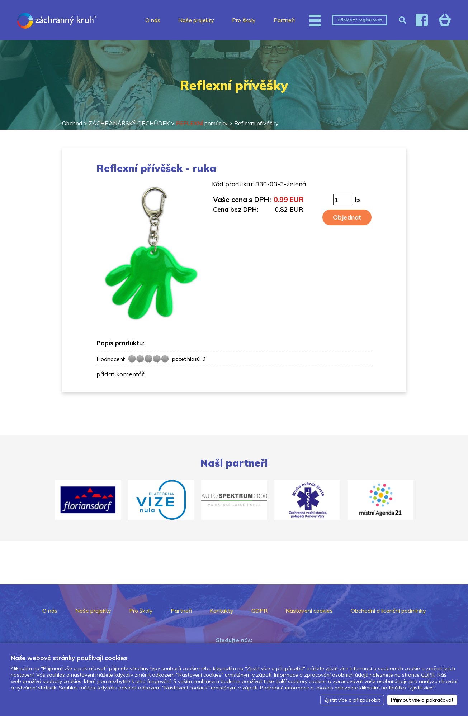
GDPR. (428, 675)
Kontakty (221, 610)
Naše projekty (196, 20)
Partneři (284, 20)
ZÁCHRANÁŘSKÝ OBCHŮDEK (129, 123)
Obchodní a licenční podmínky (388, 610)
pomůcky (202, 123)
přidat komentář (120, 374)
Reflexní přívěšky (256, 123)
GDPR (259, 610)
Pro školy (244, 20)
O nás (152, 20)
